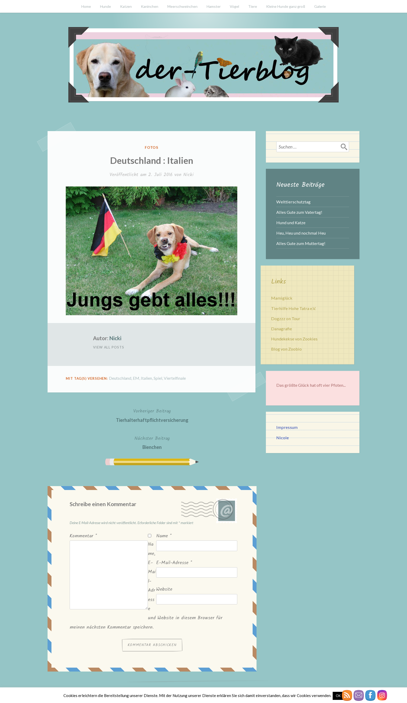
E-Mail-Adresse (174, 563)
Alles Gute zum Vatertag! (299, 212)
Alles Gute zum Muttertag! (300, 243)
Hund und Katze (290, 222)
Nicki (188, 175)
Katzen (126, 6)
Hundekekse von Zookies (294, 338)
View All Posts (108, 347)
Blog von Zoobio (286, 348)
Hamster (214, 6)
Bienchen (152, 442)
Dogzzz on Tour (285, 318)
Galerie (320, 6)
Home (86, 6)
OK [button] (338, 696)
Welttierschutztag (293, 201)
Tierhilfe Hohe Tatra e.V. (293, 308)
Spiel (158, 378)
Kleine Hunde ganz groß (285, 6)
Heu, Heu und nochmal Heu (301, 232)
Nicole (282, 437)
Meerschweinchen (182, 6)
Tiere (252, 6)
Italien (146, 378)
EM (136, 378)
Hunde (105, 6)
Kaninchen (149, 6)
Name (164, 536)
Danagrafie (281, 328)
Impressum (287, 427)
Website (164, 589)
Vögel (234, 6)
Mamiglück (281, 297)
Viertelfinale (175, 378)
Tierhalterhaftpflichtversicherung (152, 415)
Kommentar (83, 536)
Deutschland (120, 378)
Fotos (152, 147)
